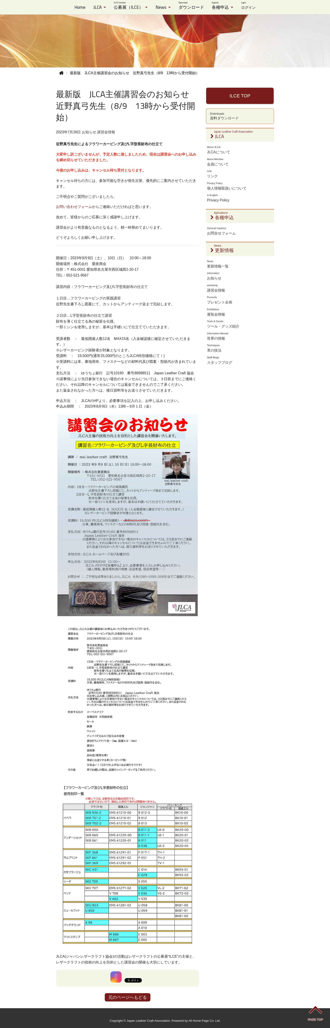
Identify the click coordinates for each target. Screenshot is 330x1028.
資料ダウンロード (240, 116)
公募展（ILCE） (128, 5)
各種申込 (220, 5)
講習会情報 (106, 132)
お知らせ (89, 132)
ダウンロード (191, 5)
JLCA (97, 7)
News (161, 7)
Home (79, 7)
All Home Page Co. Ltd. (204, 1020)
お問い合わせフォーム (74, 207)
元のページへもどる (127, 997)
